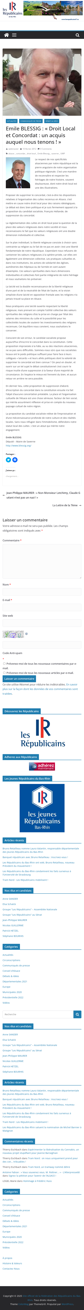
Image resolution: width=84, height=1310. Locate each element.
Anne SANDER (10, 898)
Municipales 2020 (12, 992)
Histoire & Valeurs (12, 1263)
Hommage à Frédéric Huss (37, 1181)
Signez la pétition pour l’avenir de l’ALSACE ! (32, 1175)
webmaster (13, 148)
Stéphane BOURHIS (13, 936)
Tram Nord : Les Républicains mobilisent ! (25, 879)
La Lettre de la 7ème (67, 505)
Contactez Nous (11, 1268)
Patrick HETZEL (10, 930)
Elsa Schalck (9, 904)
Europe (6, 986)
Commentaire (12, 540)
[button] (42, 82)
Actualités (11, 121)
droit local (31, 153)
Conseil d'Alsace (11, 970)
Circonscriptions (11, 960)
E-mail (7, 600)
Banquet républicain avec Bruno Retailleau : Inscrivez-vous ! (35, 857)
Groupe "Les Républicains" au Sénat (22, 914)
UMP (62, 153)
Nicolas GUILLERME (13, 925)
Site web (8, 615)
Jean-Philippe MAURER (15, 920)
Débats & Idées (52, 121)
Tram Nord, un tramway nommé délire (49, 1166)
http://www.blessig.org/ (18, 445)
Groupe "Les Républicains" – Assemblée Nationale (30, 909)
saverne (55, 153)
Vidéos (6, 1002)
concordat (20, 153)
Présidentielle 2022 (13, 997)
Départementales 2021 (15, 981)
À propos (7, 1258)
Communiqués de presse (30, 121)
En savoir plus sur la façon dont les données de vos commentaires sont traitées (40, 689)
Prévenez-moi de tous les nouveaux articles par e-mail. (40, 673)
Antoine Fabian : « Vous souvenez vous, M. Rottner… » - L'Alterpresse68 (41, 1172)
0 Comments (45, 148)
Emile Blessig (44, 153)
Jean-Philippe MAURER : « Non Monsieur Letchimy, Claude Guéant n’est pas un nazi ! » (41, 495)
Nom (7, 584)
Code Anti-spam (12, 653)
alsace (11, 153)
